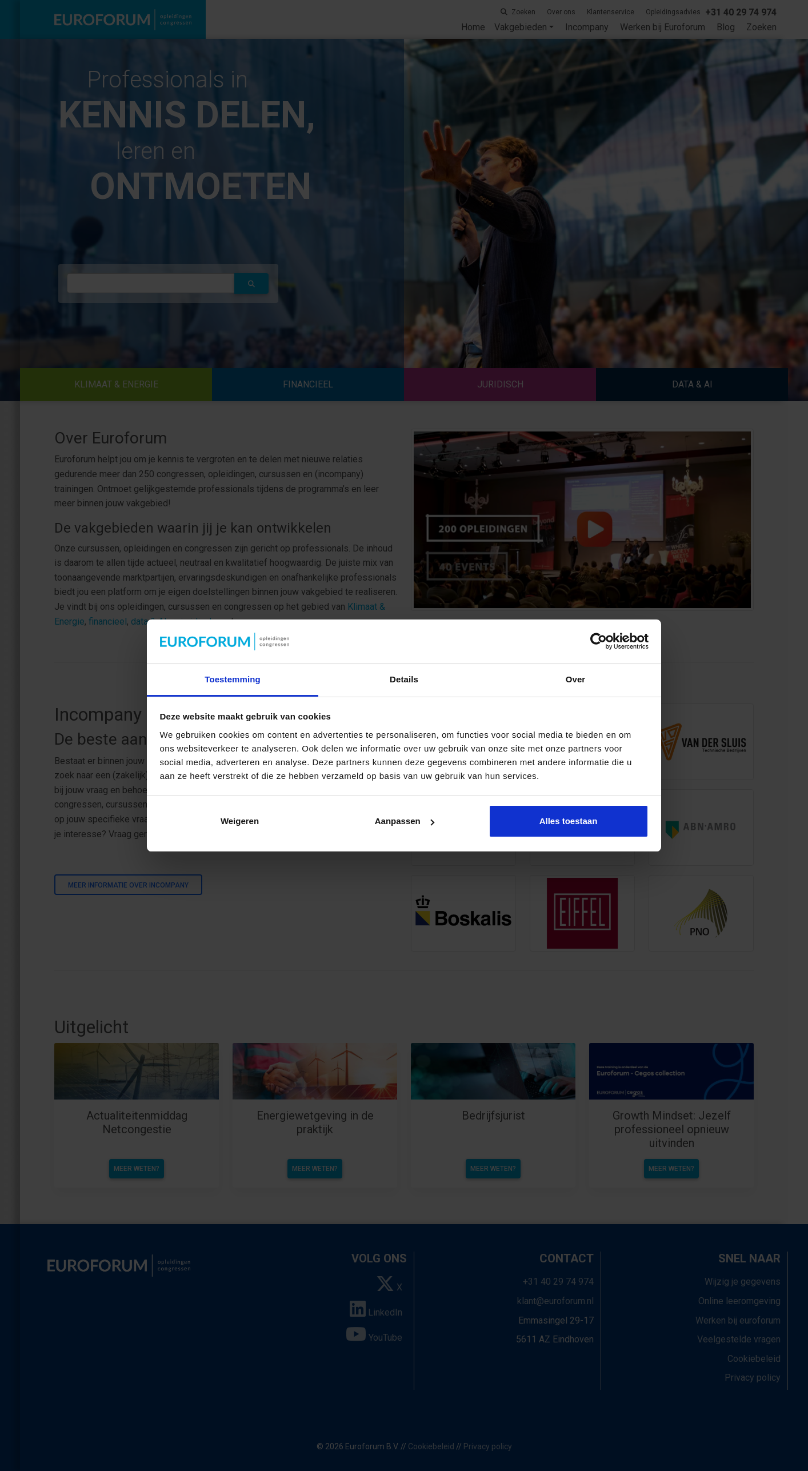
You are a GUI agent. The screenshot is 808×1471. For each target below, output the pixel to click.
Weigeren (240, 821)
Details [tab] (404, 679)
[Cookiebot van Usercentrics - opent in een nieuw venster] (599, 641)
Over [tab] (576, 679)
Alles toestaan (568, 821)
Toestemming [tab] (233, 679)
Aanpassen (404, 821)
